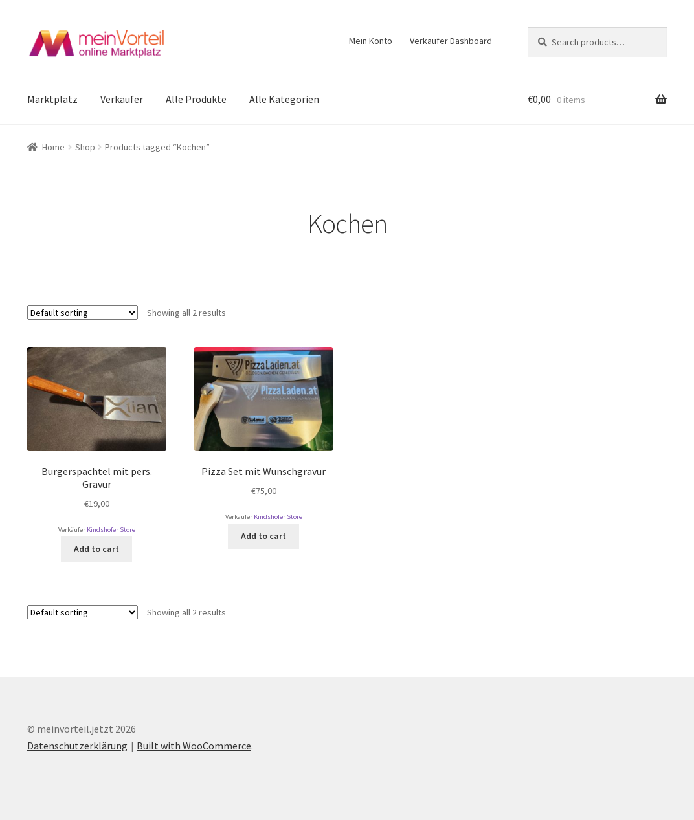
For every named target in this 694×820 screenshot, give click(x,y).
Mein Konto (370, 41)
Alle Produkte (196, 99)
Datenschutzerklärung (77, 745)
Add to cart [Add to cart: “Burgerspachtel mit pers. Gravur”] (96, 549)
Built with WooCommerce (194, 745)
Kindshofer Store (111, 530)
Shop (85, 147)
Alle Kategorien (284, 99)
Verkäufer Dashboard (451, 41)
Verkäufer (121, 99)
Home (53, 147)
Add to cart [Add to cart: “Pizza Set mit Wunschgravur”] (263, 536)
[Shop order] (82, 312)
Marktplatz (52, 99)
